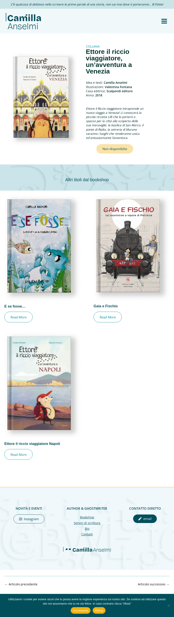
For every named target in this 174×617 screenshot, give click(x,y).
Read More (19, 321)
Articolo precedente (21, 588)
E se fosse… (15, 311)
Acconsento (80, 610)
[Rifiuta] (168, 605)
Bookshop (87, 522)
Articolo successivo (153, 588)
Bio (87, 533)
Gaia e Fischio (106, 311)
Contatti (87, 539)
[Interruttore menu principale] (164, 23)
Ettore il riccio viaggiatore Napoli (32, 448)
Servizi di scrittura (87, 527)
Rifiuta (99, 610)
